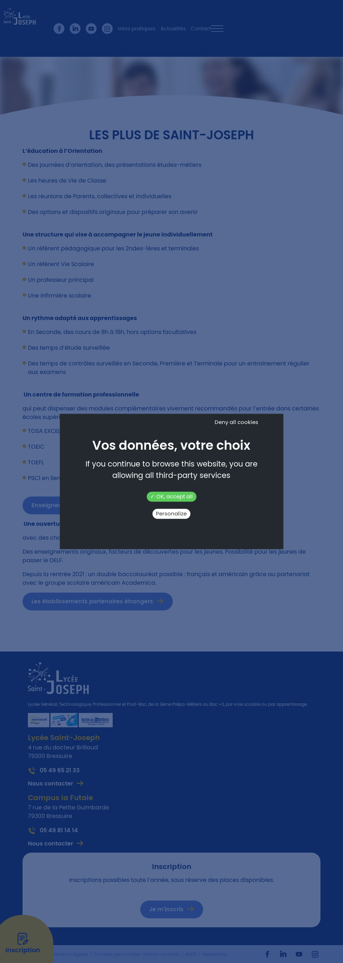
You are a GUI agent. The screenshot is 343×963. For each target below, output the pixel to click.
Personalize (171, 514)
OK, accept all (171, 496)
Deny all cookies (236, 422)
